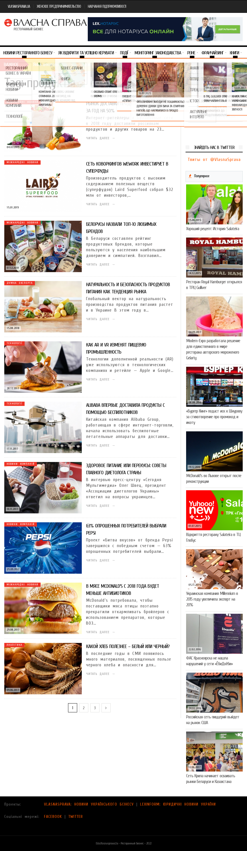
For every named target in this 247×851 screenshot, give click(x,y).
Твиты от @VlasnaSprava (214, 159)
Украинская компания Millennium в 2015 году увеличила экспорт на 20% (212, 599)
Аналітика (14, 645)
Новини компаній (21, 464)
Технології (14, 343)
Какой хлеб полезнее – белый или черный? (128, 646)
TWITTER (75, 816)
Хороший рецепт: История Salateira (212, 228)
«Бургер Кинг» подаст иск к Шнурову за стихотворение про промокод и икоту (214, 416)
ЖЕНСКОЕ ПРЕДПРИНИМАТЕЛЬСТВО (59, 6)
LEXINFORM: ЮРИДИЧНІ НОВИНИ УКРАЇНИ (178, 804)
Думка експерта (20, 283)
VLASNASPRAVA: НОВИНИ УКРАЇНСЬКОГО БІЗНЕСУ (89, 804)
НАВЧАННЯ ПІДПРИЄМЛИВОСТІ (107, 6)
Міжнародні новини (22, 102)
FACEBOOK (53, 816)
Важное (11, 64)
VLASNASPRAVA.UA (19, 6)
